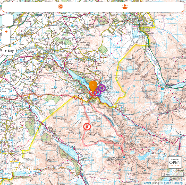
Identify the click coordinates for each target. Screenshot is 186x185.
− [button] (6, 40)
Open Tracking (173, 182)
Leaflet (146, 182)
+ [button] (6, 32)
